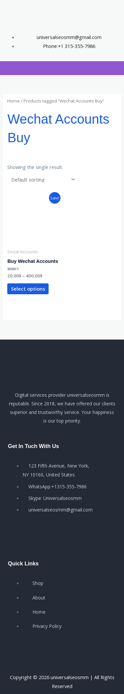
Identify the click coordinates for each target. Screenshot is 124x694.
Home (13, 101)
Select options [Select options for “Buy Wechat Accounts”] (28, 288)
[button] (5, 68)
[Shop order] (41, 179)
